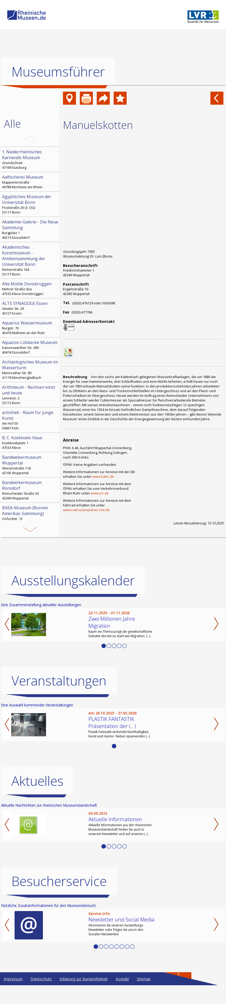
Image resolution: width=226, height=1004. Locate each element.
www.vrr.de (100, 493)
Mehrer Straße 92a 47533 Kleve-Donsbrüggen (30, 288)
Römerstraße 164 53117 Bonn (30, 260)
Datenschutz (41, 997)
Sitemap (144, 997)
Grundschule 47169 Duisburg (30, 159)
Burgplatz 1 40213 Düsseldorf (30, 229)
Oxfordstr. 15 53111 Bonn (30, 515)
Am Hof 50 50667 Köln (30, 420)
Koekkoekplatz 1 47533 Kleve (30, 442)
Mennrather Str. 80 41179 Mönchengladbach (30, 369)
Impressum (13, 997)
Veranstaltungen (58, 699)
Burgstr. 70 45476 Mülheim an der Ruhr (30, 327)
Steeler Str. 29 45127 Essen (30, 308)
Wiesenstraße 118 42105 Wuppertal (30, 464)
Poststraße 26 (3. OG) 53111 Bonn (30, 204)
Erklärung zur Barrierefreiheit (84, 997)
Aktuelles (37, 799)
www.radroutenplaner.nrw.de (86, 509)
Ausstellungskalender (73, 599)
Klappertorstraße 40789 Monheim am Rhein (30, 181)
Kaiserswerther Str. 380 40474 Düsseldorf (30, 347)
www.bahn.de (103, 476)
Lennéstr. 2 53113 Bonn (30, 394)
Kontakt (122, 997)
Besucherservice (59, 900)
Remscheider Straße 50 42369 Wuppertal (30, 490)
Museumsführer (58, 71)
